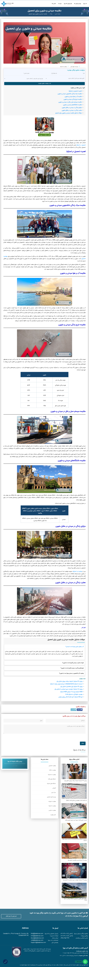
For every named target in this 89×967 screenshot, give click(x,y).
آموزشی (54, 788)
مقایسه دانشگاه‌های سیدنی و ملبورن (72, 105)
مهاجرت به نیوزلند (52, 801)
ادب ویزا (85, 3)
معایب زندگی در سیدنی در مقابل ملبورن (72, 110)
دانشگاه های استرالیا (51, 784)
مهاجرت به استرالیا (77, 571)
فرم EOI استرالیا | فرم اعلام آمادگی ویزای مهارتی (70, 697)
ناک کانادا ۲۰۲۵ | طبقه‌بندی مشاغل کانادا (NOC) (76, 800)
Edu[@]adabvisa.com (37, 934)
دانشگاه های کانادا (52, 779)
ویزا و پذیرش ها (77, 3)
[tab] (44, 652)
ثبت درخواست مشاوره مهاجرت (44, 83)
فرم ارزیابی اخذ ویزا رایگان (11, 916)
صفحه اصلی (57, 14)
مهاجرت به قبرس (52, 810)
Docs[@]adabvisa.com (37, 938)
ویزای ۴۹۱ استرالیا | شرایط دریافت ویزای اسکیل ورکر (69, 681)
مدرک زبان (53, 792)
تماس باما (54, 3)
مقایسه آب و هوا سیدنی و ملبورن (73, 97)
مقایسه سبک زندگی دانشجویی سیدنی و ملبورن (70, 94)
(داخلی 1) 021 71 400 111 (66, 934)
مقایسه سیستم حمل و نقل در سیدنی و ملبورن (70, 102)
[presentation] (74, 739)
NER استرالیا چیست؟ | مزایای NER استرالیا (71, 692)
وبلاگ (51, 14)
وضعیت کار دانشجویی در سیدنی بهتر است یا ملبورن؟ (71, 673)
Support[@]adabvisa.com (38, 943)
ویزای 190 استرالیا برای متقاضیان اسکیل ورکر (71, 687)
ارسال (82, 743)
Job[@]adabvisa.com (37, 940)
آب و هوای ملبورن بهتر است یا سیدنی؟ (75, 647)
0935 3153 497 (64, 938)
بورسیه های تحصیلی (51, 797)
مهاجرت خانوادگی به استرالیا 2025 (73, 694)
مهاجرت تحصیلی (52, 766)
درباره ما (60, 3)
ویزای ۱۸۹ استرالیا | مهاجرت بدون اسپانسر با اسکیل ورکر (68, 689)
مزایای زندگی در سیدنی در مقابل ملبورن (72, 108)
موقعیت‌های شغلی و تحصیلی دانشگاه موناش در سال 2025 (75, 899)
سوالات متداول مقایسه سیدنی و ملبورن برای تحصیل (68, 113)
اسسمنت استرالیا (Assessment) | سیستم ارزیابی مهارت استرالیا (66, 684)
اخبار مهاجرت (53, 815)
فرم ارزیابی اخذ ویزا (68, 3)
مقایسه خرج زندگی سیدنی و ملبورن (73, 99)
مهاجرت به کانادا (52, 770)
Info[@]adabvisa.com (37, 936)
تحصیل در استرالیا (81, 145)
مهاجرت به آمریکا (52, 806)
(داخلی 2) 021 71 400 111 (66, 936)
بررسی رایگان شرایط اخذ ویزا (14, 763)
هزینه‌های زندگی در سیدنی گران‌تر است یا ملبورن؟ (72, 668)
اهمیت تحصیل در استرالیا (75, 91)
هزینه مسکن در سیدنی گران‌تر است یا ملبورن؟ (73, 663)
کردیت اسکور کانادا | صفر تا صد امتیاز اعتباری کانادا (76, 820)
